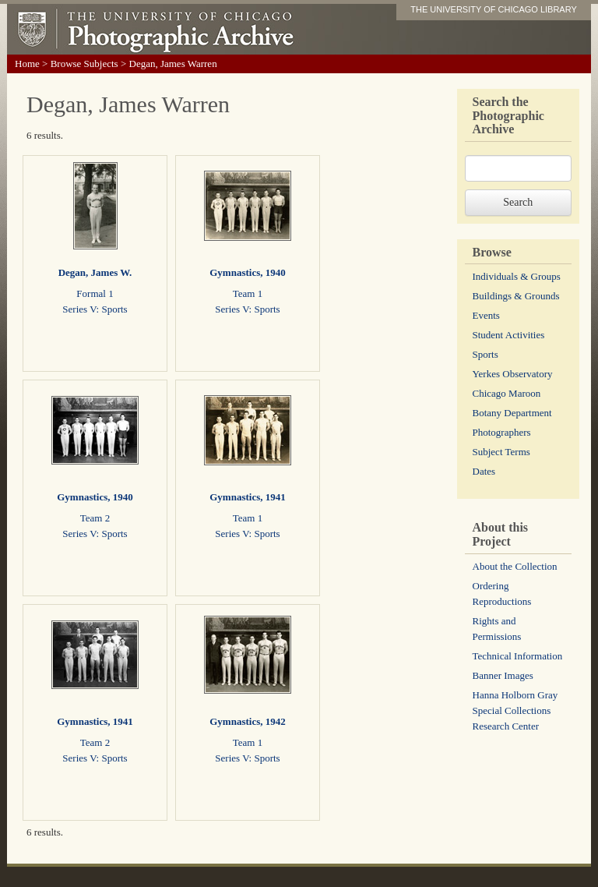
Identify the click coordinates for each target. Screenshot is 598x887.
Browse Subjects (84, 63)
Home (27, 63)
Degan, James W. (95, 272)
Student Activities (509, 335)
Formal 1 (94, 293)
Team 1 (247, 293)
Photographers (502, 432)
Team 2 (95, 518)
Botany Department (512, 413)
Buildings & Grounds (516, 296)
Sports (485, 354)
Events (486, 315)
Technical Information (518, 656)
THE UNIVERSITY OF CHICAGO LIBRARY (493, 9)
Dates (484, 471)
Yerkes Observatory (513, 374)
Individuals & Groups (517, 276)
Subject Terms (501, 452)
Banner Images (503, 675)
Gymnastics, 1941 (247, 497)
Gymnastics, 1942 (247, 721)
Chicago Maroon (507, 393)
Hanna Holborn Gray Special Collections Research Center (515, 710)
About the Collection (515, 566)
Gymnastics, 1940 (247, 272)
